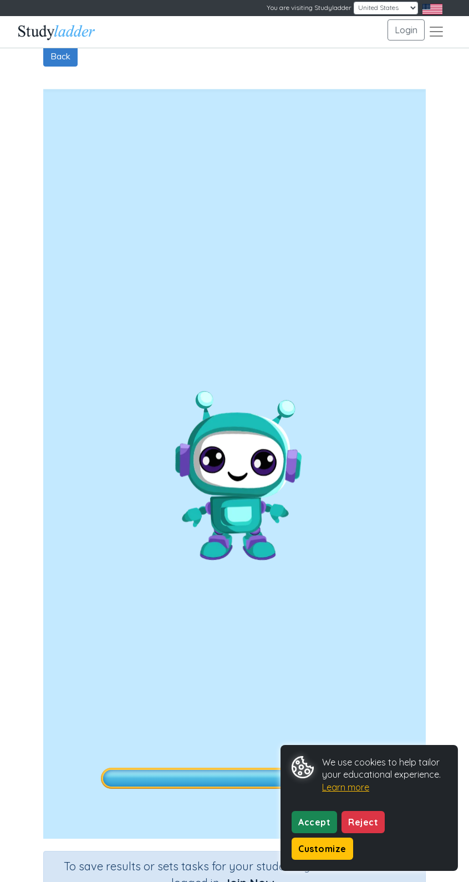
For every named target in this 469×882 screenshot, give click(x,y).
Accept (314, 822)
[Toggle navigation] (436, 31)
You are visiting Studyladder (309, 7)
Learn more (345, 787)
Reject (363, 822)
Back (60, 56)
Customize (322, 848)
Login (406, 30)
